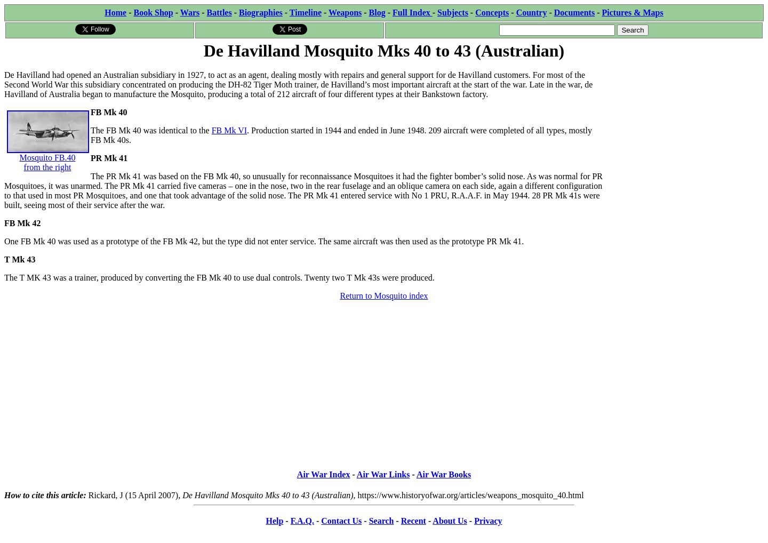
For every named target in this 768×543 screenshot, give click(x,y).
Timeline (306, 12)
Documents (574, 12)
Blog (377, 12)
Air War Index (323, 474)
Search (381, 520)
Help (274, 520)
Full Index (413, 12)
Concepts (492, 12)
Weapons (345, 12)
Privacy (488, 520)
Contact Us (341, 520)
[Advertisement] (683, 129)
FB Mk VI (229, 130)
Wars (189, 12)
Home (115, 12)
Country (531, 12)
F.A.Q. (302, 520)
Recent (413, 520)
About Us (450, 520)
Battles (219, 12)
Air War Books (444, 474)
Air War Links (383, 474)
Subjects (452, 12)
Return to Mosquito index (384, 295)
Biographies (261, 12)
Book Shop (153, 12)
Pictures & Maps (632, 12)
